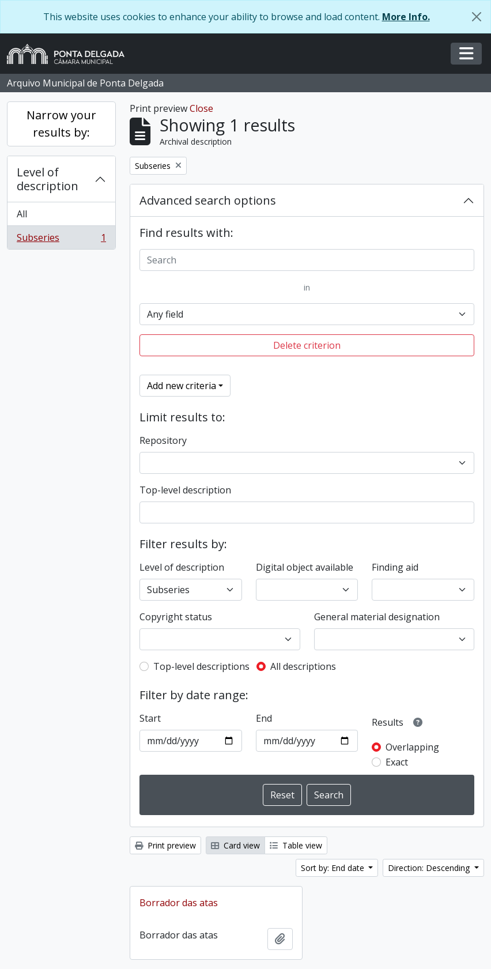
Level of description (47, 179)
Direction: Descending (430, 867)
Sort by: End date (334, 867)
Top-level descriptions (201, 666)
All (22, 214)
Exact (397, 762)
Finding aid (395, 567)
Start (150, 718)
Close (201, 108)
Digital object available (304, 567)
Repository (163, 440)
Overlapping (412, 747)
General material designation (377, 616)
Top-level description (185, 490)
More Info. (406, 16)
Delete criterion (307, 345)
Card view (235, 845)
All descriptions (303, 666)
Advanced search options (207, 200)
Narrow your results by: (61, 123)
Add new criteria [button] (181, 385)
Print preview (165, 845)
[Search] (306, 260)
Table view (296, 845)
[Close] (476, 17)
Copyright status (175, 616)
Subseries (61, 240)
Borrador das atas (178, 902)
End (264, 718)
